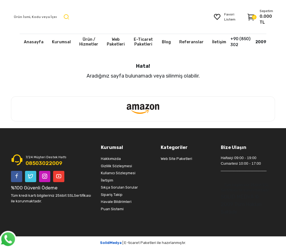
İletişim (107, 180)
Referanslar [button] (191, 42)
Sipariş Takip (111, 195)
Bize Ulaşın (233, 147)
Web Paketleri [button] (116, 42)
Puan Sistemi (112, 209)
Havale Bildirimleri (116, 202)
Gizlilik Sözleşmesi (116, 166)
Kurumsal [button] (61, 42)
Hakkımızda (111, 159)
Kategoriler (174, 147)
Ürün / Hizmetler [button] (88, 42)
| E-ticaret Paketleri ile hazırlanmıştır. (143, 243)
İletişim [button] (219, 42)
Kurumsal (112, 147)
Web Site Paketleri (176, 159)
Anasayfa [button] (34, 42)
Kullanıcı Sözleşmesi (118, 173)
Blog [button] (166, 42)
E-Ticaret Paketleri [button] (143, 42)
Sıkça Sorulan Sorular (119, 187)
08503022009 (44, 163)
